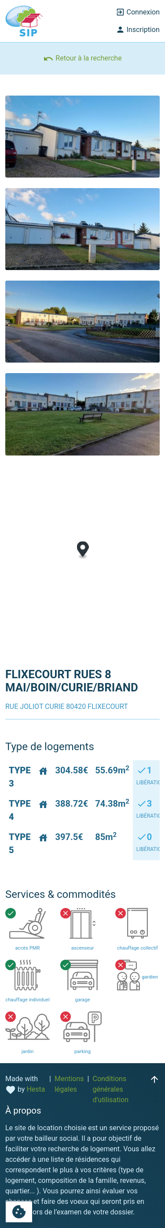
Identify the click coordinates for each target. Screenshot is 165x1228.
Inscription (138, 30)
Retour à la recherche (82, 58)
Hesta (35, 1089)
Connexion (138, 12)
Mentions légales (69, 1084)
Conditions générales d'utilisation (110, 1089)
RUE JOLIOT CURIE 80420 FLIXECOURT (66, 706)
